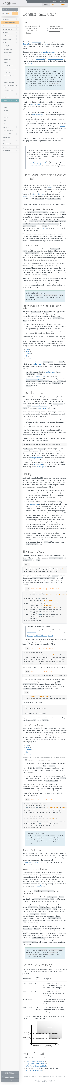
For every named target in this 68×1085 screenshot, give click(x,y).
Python (28, 354)
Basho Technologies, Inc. (49, 1080)
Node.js (28, 358)
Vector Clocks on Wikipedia (35, 1061)
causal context (34, 504)
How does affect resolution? (41, 892)
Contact (62, 1)
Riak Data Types (37, 114)
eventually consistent (48, 52)
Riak (6, 13)
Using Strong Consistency (38, 162)
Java (27, 349)
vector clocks (40, 59)
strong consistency (36, 166)
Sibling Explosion (32, 850)
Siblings (28, 33)
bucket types (37, 364)
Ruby (28, 351)
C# (27, 356)
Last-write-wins (31, 245)
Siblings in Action (54, 26)
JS (46, 589)
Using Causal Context (34, 725)
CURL (57, 589)
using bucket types (38, 194)
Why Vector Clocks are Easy (35, 1064)
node (46, 44)
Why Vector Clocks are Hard (36, 1066)
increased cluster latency (31, 862)
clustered (26, 44)
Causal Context (31, 30)
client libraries (38, 464)
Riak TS (54, 4)
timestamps (43, 228)
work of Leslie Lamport (34, 1070)
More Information (54, 31)
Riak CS (62, 4)
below (30, 63)
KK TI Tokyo (49, 1081)
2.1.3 (15, 14)
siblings (62, 126)
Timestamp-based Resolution (38, 209)
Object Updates (41, 466)
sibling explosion (36, 458)
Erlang (51, 589)
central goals (36, 42)
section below (36, 104)
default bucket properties (34, 379)
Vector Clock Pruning (55, 28)
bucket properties (28, 196)
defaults (49, 187)
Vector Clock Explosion (35, 869)
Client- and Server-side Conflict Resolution (33, 27)
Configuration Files (40, 376)
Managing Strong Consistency (39, 164)
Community (55, 1)
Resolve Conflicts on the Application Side (42, 307)
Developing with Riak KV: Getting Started (40, 636)
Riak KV (46, 4)
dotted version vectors (55, 59)
